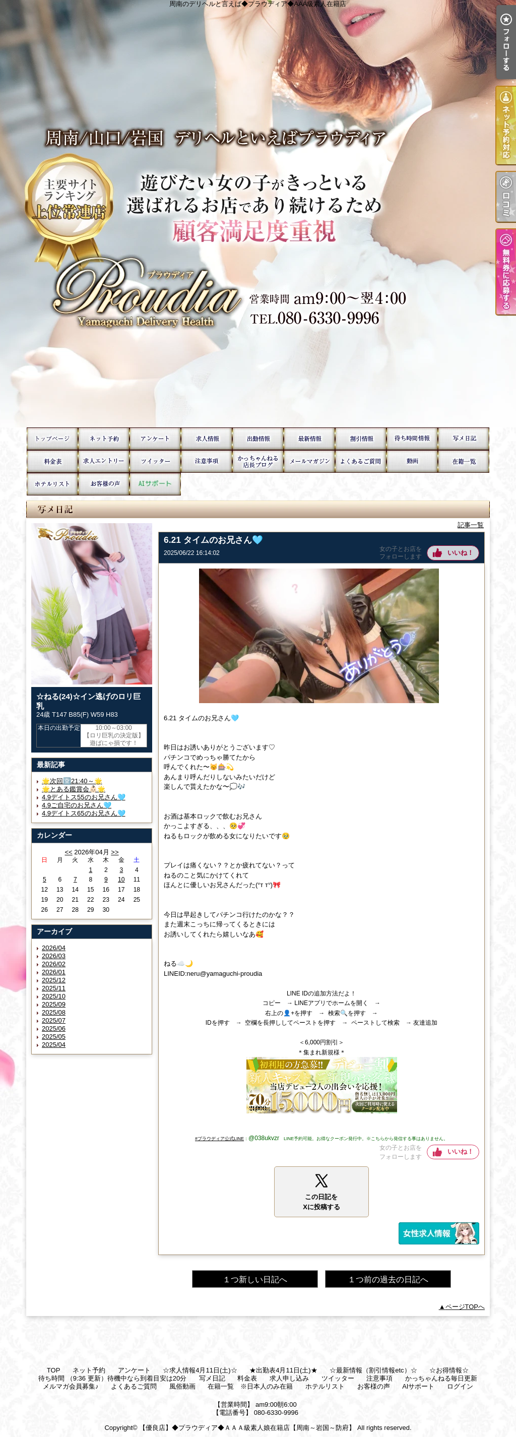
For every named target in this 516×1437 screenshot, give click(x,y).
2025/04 (54, 1044)
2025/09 (54, 1004)
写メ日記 (463, 438)
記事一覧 (471, 525)
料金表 (52, 461)
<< (68, 852)
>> (114, 852)
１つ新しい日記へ (255, 1279)
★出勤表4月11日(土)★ (258, 438)
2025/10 (54, 996)
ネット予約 (104, 438)
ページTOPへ (465, 1306)
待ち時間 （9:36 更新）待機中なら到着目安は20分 (412, 438)
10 (121, 879)
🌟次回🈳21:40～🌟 (72, 781)
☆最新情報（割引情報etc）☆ (309, 438)
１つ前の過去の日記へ (388, 1279)
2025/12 (54, 980)
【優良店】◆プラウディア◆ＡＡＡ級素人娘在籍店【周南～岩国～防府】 (247, 1427)
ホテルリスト (52, 484)
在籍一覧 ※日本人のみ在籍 (463, 461)
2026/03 (54, 956)
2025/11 (54, 988)
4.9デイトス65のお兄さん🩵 (83, 813)
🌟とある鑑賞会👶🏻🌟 (73, 789)
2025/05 (54, 1036)
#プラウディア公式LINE (219, 1138)
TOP (52, 438)
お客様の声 (104, 484)
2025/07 (54, 1020)
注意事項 (206, 461)
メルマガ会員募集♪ (309, 461)
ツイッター (155, 461)
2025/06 (54, 1028)
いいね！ (460, 552)
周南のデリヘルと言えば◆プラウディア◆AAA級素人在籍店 (258, 213)
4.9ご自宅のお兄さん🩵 (76, 805)
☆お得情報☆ (360, 438)
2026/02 (54, 964)
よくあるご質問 (360, 461)
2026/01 (54, 972)
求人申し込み (104, 461)
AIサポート (155, 484)
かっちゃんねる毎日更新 (258, 461)
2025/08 (54, 1012)
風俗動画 (412, 461)
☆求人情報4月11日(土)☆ (206, 438)
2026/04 (54, 948)
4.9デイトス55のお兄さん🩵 (83, 797)
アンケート (155, 438)
